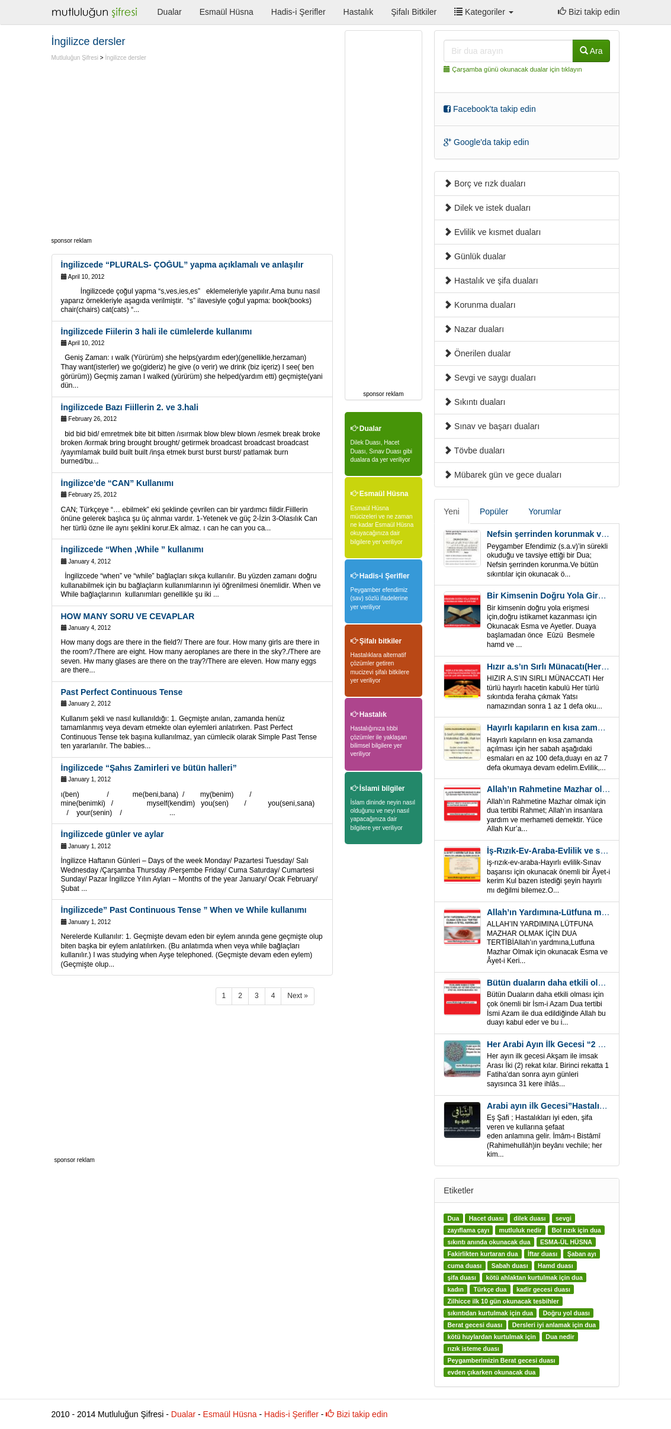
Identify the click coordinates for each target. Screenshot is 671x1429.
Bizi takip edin (588, 12)
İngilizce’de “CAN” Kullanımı (117, 483)
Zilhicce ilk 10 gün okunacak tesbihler (502, 1301)
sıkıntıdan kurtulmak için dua (490, 1313)
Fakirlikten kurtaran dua (482, 1253)
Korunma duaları (479, 305)
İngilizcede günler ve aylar (112, 834)
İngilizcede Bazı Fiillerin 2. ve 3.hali (130, 407)
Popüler (494, 511)
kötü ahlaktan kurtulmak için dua (534, 1277)
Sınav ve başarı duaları (492, 426)
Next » (297, 996)
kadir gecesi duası (543, 1289)
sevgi (564, 1218)
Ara (591, 51)
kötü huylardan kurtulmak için (491, 1336)
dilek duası (529, 1218)
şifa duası (461, 1277)
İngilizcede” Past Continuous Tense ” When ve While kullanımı (184, 910)
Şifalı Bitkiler (413, 12)
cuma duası (464, 1265)
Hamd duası (555, 1265)
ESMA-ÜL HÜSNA (566, 1241)
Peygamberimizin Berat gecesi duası (501, 1360)
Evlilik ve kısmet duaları (492, 232)
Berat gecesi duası (474, 1324)
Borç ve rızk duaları (485, 183)
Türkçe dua (489, 1289)
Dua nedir (559, 1336)
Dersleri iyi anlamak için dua (554, 1324)
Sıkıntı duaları (474, 402)
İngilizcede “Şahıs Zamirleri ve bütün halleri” (149, 768)
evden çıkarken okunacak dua (491, 1372)
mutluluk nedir (520, 1230)
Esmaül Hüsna (226, 12)
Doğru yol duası (566, 1313)
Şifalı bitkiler (376, 641)
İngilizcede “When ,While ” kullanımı (132, 549)
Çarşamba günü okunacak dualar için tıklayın (517, 69)
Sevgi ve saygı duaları (490, 377)
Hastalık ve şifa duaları (491, 280)
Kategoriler (483, 12)
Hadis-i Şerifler (298, 12)
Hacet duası (486, 1218)
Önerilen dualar (477, 353)
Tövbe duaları (474, 450)
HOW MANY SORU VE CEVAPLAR (128, 616)
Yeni (452, 511)
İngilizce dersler (125, 57)
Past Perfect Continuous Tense (122, 692)
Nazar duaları (474, 329)
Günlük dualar (475, 256)
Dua (453, 1218)
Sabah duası (510, 1265)
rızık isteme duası (473, 1348)
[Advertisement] (151, 151)
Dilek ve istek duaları (487, 208)
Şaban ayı (581, 1253)
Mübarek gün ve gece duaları (502, 474)
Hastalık (358, 12)
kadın (455, 1289)
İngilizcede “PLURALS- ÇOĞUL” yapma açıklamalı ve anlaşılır (182, 264)
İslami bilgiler (378, 788)
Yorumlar (544, 511)
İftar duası (542, 1253)
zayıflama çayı (468, 1230)
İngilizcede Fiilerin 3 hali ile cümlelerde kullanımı (156, 331)
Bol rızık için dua (576, 1230)
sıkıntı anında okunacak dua (488, 1241)
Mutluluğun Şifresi (75, 57)
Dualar (170, 12)
